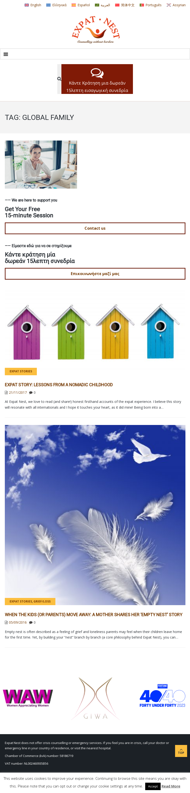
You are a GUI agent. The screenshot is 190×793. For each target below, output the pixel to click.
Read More (171, 786)
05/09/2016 (18, 622)
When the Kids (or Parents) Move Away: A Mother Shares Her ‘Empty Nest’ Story (93, 614)
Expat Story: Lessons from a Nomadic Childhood (59, 384)
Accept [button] (153, 786)
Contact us (95, 228)
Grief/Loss (42, 601)
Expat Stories (21, 371)
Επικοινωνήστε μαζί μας (95, 273)
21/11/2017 (18, 392)
